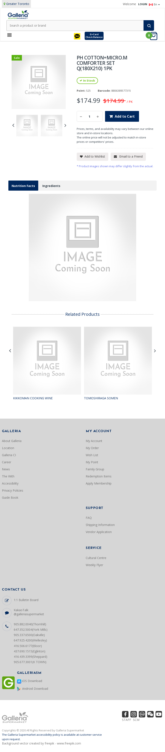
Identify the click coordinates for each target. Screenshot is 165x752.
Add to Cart (125, 116)
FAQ (89, 518)
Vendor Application (99, 532)
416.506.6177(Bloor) (28, 646)
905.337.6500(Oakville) (29, 635)
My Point (92, 462)
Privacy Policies (12, 490)
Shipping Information (100, 525)
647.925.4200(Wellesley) (30, 640)
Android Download (32, 689)
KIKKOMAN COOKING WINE (33, 398)
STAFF (126, 720)
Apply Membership (99, 483)
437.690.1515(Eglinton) (29, 651)
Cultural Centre (96, 558)
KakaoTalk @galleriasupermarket (29, 612)
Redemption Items (99, 476)
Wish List (92, 455)
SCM (136, 720)
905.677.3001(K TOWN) (30, 662)
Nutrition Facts (23, 186)
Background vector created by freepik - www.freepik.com (41, 743)
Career (6, 462)
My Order (92, 448)
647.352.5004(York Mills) (30, 629)
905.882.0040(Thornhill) (30, 624)
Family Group (95, 469)
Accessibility (10, 483)
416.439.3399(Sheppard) (30, 657)
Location (8, 448)
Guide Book (10, 497)
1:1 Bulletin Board (26, 600)
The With (8, 476)
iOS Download (29, 681)
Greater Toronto (17, 4)
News (6, 469)
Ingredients (51, 186)
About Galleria (11, 441)
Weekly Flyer (94, 565)
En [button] (154, 4)
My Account (94, 441)
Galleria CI (9, 455)
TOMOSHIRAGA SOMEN (101, 398)
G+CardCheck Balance (94, 36)
